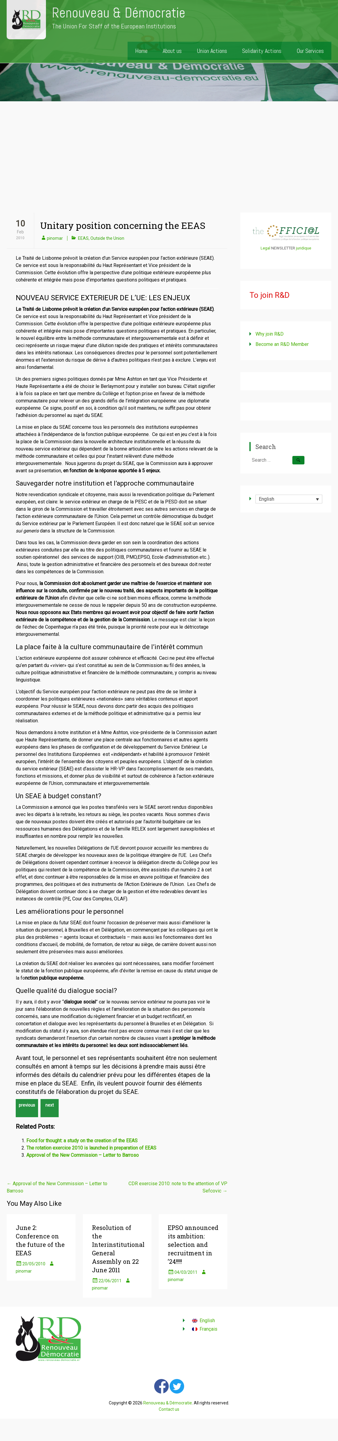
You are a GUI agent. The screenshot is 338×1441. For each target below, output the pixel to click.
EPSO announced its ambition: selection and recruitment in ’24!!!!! (193, 1244)
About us (172, 51)
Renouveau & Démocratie (118, 13)
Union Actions (212, 51)
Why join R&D (269, 334)
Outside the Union (107, 238)
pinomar (55, 238)
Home (141, 51)
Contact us (169, 1409)
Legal (265, 248)
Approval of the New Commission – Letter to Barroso (82, 1155)
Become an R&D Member (282, 344)
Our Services (310, 51)
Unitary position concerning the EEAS (122, 225)
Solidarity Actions (261, 51)
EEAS (83, 238)
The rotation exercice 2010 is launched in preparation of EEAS (91, 1148)
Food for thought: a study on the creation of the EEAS (82, 1140)
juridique (303, 248)
